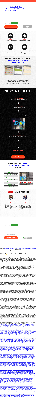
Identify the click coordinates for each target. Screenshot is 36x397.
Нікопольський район (14, 378)
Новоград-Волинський (11, 338)
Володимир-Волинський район (21, 359)
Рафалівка (27, 347)
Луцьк (34, 348)
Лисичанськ (30, 343)
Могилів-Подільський (17, 331)
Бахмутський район (17, 353)
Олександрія (30, 342)
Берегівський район (22, 354)
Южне (1, 325)
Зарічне (21, 346)
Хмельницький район (7, 391)
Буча (29, 327)
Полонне (5, 324)
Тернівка (17, 329)
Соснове (10, 348)
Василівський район (17, 357)
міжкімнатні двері (33, 248)
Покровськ (33, 339)
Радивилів (23, 347)
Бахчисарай (10, 327)
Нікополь (25, 345)
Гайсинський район (30, 359)
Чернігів (25, 350)
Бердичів (16, 342)
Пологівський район (11, 382)
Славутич (16, 325)
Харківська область (3, 390)
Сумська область (29, 387)
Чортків (5, 329)
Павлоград (2, 345)
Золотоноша (32, 327)
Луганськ (19, 351)
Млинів (13, 347)
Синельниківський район (21, 386)
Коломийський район (24, 370)
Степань (14, 348)
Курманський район (19, 373)
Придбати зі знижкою (18, 156)
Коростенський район (7, 371)
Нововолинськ (13, 337)
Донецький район (10, 363)
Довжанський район (30, 362)
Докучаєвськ (12, 325)
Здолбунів (25, 346)
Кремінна (20, 325)
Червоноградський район (31, 391)
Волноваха (25, 325)
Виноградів (12, 326)
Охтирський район (26, 380)
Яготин (24, 324)
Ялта (5, 341)
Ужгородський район (6, 389)
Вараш (1, 339)
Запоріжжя (2, 396)
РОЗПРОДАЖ (16, 7)
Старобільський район (14, 387)
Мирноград (32, 337)
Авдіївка (27, 332)
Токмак (19, 332)
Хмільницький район (15, 391)
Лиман (21, 327)
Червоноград (10, 340)
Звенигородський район (22, 365)
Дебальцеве (33, 329)
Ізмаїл (6, 342)
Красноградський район (4, 372)
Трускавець (13, 330)
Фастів (26, 335)
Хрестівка (2, 330)
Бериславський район (4, 355)
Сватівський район (3, 386)
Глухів (13, 332)
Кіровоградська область (7, 370)
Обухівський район (29, 379)
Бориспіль (19, 337)
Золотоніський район (31, 365)
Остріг (32, 345)
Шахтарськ (20, 338)
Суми (19, 350)
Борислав (6, 333)
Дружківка (11, 339)
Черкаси (21, 350)
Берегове (1, 327)
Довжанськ (26, 340)
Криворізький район (29, 372)
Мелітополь (20, 348)
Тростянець (13, 324)
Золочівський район (3, 366)
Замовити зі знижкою (11, 26)
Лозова (34, 338)
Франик (1, 349)
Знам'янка (21, 329)
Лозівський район (26, 373)
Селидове (6, 327)
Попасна (16, 326)
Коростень (25, 339)
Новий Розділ (24, 327)
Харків (15, 396)
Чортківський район (14, 394)
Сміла (1, 340)
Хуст (7, 329)
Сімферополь (7, 351)
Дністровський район (22, 362)
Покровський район (3, 382)
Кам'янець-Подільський (15, 343)
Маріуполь (23, 351)
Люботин (7, 325)
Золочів (16, 324)
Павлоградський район (4, 381)
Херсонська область (18, 390)
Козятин (30, 326)
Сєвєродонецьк (11, 345)
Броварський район (31, 356)
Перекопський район (21, 381)
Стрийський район (22, 387)
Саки (24, 329)
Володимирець (3, 346)
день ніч (10, 165)
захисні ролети (27, 248)
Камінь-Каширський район (26, 367)
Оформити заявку (11, 237)
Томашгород (32, 347)
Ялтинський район (26, 395)
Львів (17, 396)
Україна (22, 396)
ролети (17, 248)
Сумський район (3, 388)
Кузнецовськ (2, 342)
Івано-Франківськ (11, 349)
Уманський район (14, 389)
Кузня (4, 339)
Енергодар (4, 338)
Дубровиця (17, 346)
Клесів (1, 347)
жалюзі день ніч (13, 248)
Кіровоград (31, 341)
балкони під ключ (7, 248)
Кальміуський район (17, 367)
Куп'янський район (12, 373)
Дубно (14, 346)
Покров (17, 334)
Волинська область (3, 359)
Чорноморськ (23, 337)
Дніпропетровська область (13, 362)
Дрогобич (1, 341)
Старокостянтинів (3, 332)
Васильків (24, 333)
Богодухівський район (7, 356)
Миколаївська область (25, 375)
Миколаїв (27, 351)
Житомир (6, 350)
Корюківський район (14, 371)
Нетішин (26, 331)
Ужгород (34, 343)
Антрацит (30, 338)
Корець (4, 347)
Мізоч (11, 347)
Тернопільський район (19, 388)
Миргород (7, 334)
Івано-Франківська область (13, 366)
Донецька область (3, 363)
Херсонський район (26, 390)
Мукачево (8, 341)
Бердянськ (16, 345)
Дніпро (12, 396)
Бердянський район (14, 354)
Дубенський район (25, 363)
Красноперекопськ (7, 330)
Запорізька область (7, 365)
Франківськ (5, 349)
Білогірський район (23, 355)
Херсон (32, 350)
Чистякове (15, 340)
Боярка (15, 332)
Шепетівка (21, 334)
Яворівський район (19, 395)
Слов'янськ (21, 345)
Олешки (4, 325)
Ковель (21, 339)
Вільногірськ (28, 324)
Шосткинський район (4, 395)
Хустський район (23, 391)
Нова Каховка (30, 335)
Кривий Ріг (32, 395)
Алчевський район (10, 353)
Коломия (24, 338)
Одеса (9, 396)
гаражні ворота (21, 248)
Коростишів (20, 326)
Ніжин (33, 340)
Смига (7, 348)
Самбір (22, 332)
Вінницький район (22, 358)
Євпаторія (25, 343)
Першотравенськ (12, 329)
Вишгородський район (7, 358)
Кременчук (20, 349)
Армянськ (33, 324)
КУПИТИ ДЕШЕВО (22, 165)
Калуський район (10, 367)
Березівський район (29, 354)
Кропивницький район (4, 373)
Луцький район (19, 374)
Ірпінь (28, 333)
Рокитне (1, 348)
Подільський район (29, 381)
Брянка (27, 337)
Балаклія (31, 330)
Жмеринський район (23, 364)
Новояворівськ (25, 326)
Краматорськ (25, 348)
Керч (17, 348)
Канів (33, 326)
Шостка (12, 342)
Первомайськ (5, 340)
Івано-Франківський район (23, 366)
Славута (22, 331)
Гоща (7, 346)
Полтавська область (19, 382)
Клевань (32, 346)
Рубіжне (18, 339)
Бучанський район (3, 357)
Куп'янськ (1, 331)
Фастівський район (20, 389)
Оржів (17, 347)
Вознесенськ (2, 334)
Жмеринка (32, 332)
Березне (28, 345)
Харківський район (11, 390)
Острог (19, 347)
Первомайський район (13, 381)
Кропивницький (29, 349)
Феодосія (29, 340)
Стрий (27, 338)
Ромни (5, 335)
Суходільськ (21, 324)
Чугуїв (25, 332)
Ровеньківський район (29, 383)
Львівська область (26, 374)
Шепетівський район (30, 394)
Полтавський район (26, 382)
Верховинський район (26, 357)
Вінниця (12, 351)
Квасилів (29, 346)
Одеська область (3, 380)
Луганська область (6, 374)
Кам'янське (2, 350)
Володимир (20, 333)
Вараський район (10, 357)
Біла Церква (30, 348)
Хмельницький (11, 350)
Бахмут (11, 341)
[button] (5, 197)
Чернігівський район (7, 394)
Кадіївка (22, 342)
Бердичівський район (6, 354)
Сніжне (16, 338)
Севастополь (2, 351)
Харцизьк (7, 339)
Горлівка (15, 350)
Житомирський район (7, 364)
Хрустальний (2, 343)
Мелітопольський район (15, 375)
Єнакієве (21, 343)
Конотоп (25, 342)
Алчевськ (6, 345)
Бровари (9, 342)
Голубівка (34, 331)
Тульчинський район (27, 388)
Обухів (11, 331)
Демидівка (10, 346)
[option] (11, 202)
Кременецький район (13, 372)
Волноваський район (11, 359)
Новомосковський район (11, 379)
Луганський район (13, 374)
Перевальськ (28, 329)
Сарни (4, 348)
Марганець (26, 334)
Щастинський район (11, 395)
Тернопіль (16, 349)
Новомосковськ (20, 340)
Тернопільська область (10, 388)
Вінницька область (14, 358)
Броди (9, 324)
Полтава (28, 350)
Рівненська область (13, 383)
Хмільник (14, 327)
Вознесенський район (30, 358)
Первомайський (7, 331)
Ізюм (1, 338)
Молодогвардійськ (3, 326)
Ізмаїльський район (31, 366)
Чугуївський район (22, 394)
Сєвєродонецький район (11, 386)
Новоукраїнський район (21, 379)
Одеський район (10, 380)
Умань (19, 342)
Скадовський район (6, 387)
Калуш (29, 339)
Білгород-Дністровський (20, 335)
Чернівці (24, 349)
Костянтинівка (7, 343)
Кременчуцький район (21, 372)
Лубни (1, 337)
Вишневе (30, 331)
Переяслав (21, 330)
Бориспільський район (23, 356)
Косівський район (22, 371)
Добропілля (9, 332)
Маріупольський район (7, 375)
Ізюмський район (3, 367)
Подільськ (31, 333)
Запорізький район (14, 365)
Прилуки (15, 339)
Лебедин (1, 329)
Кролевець (33, 325)
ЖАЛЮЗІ (26, 163)
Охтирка (1, 335)
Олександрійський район (17, 380)
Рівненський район (20, 383)
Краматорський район (30, 371)
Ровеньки (9, 337)
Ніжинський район (6, 378)
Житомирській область (15, 364)
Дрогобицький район (18, 363)
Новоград (18, 341)
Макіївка (15, 351)
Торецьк (14, 334)
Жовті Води (5, 337)
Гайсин (8, 326)
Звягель (14, 341)
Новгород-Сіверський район (23, 378)
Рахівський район (6, 383)
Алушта (17, 330)
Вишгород (2, 324)
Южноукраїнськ (11, 333)
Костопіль (8, 347)
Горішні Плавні (13, 335)
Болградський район (15, 356)
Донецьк (5, 396)
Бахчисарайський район (25, 353)
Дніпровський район (3, 362)
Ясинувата (2, 333)
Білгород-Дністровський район (14, 355)
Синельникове (26, 330)
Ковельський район (16, 370)
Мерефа (28, 325)
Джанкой (10, 334)
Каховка (15, 333)
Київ (19, 396)
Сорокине (8, 335)
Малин (18, 327)
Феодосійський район (29, 389)
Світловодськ (30, 334)
